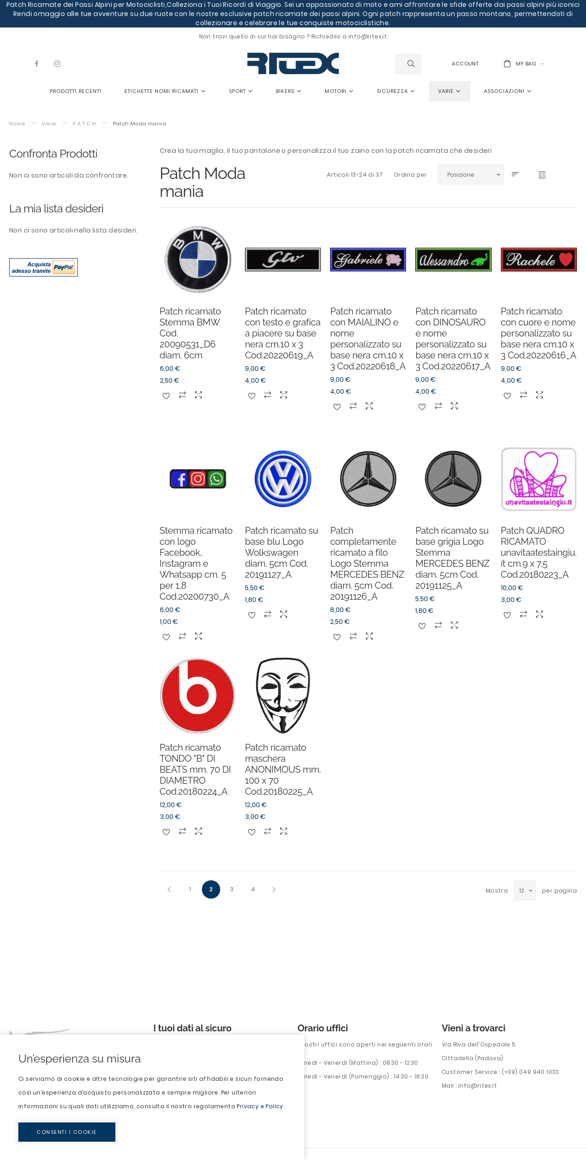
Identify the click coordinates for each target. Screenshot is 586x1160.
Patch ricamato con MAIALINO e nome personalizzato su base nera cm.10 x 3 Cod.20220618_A (368, 339)
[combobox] (408, 64)
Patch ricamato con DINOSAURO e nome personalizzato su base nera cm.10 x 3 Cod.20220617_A (452, 339)
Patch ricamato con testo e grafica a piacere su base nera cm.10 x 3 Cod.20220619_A (282, 333)
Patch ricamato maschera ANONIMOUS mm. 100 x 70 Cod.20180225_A (283, 769)
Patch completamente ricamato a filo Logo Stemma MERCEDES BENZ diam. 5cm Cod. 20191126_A (367, 563)
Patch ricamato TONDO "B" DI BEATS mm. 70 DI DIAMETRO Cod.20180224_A (195, 769)
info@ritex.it (477, 1086)
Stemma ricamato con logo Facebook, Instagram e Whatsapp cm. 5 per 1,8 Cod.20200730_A (196, 563)
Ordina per (410, 175)
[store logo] (293, 63)
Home (17, 123)
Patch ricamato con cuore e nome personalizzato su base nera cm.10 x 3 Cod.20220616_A (538, 333)
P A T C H (84, 123)
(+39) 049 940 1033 (530, 1072)
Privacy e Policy (260, 1106)
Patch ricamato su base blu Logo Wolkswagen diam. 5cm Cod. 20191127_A (281, 552)
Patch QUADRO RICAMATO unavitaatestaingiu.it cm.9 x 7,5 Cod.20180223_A (539, 552)
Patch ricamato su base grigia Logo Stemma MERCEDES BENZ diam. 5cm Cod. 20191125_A (452, 558)
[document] (152, 1097)
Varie (49, 123)
